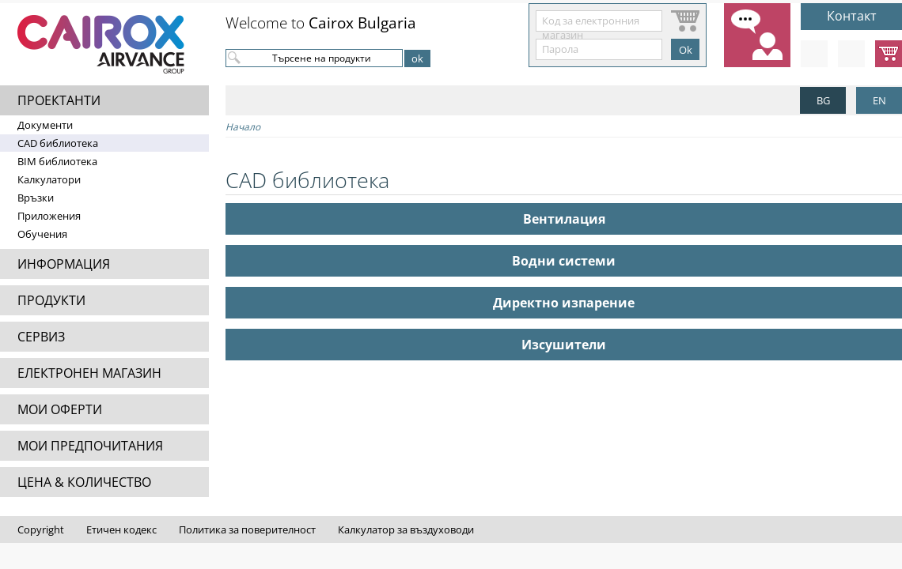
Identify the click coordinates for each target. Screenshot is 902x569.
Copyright (40, 529)
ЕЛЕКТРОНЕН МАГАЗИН (89, 373)
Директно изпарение (564, 302)
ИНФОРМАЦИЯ (63, 264)
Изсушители (563, 344)
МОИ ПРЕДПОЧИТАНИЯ (90, 445)
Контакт (852, 15)
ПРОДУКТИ (51, 300)
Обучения (42, 234)
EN (879, 100)
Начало (243, 127)
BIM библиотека (57, 161)
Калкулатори (49, 179)
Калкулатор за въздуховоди (406, 529)
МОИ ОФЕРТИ (59, 409)
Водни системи (564, 260)
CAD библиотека (57, 143)
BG (823, 100)
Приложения (49, 216)
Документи (45, 125)
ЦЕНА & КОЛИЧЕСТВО (84, 482)
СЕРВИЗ (41, 336)
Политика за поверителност (247, 529)
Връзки (35, 197)
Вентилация (564, 219)
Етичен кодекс (121, 529)
